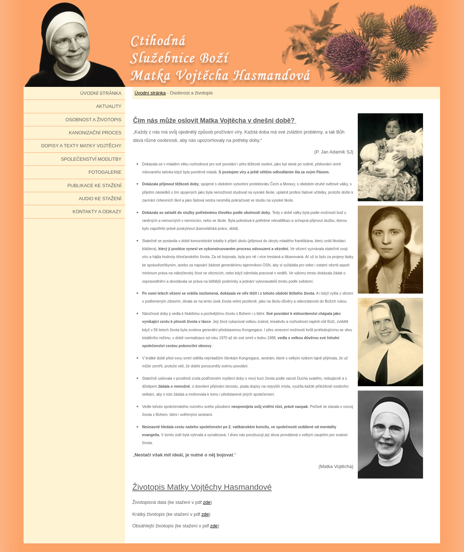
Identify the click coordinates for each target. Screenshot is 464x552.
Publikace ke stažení (94, 185)
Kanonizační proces (95, 132)
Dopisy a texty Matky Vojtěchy (81, 145)
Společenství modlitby (91, 159)
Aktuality (108, 106)
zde (207, 502)
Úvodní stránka (100, 93)
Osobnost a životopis (93, 119)
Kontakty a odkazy (96, 211)
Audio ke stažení (100, 198)
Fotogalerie (104, 172)
